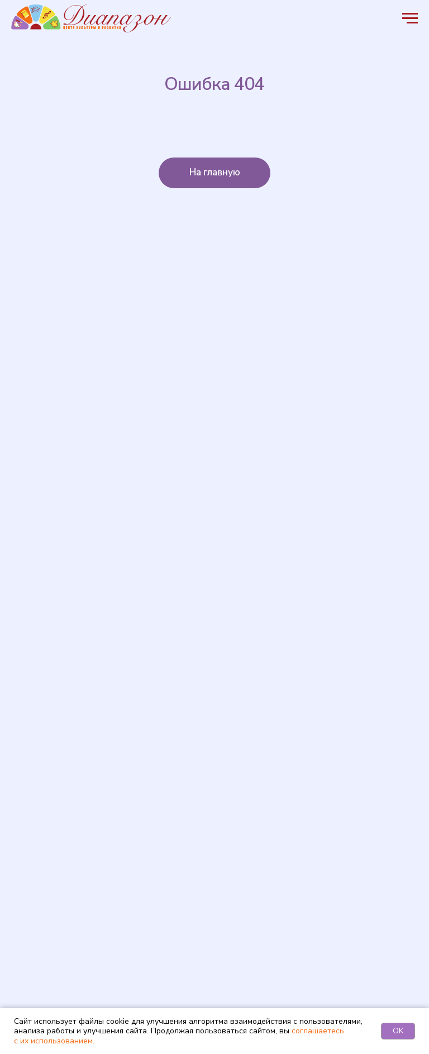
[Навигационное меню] (410, 18)
